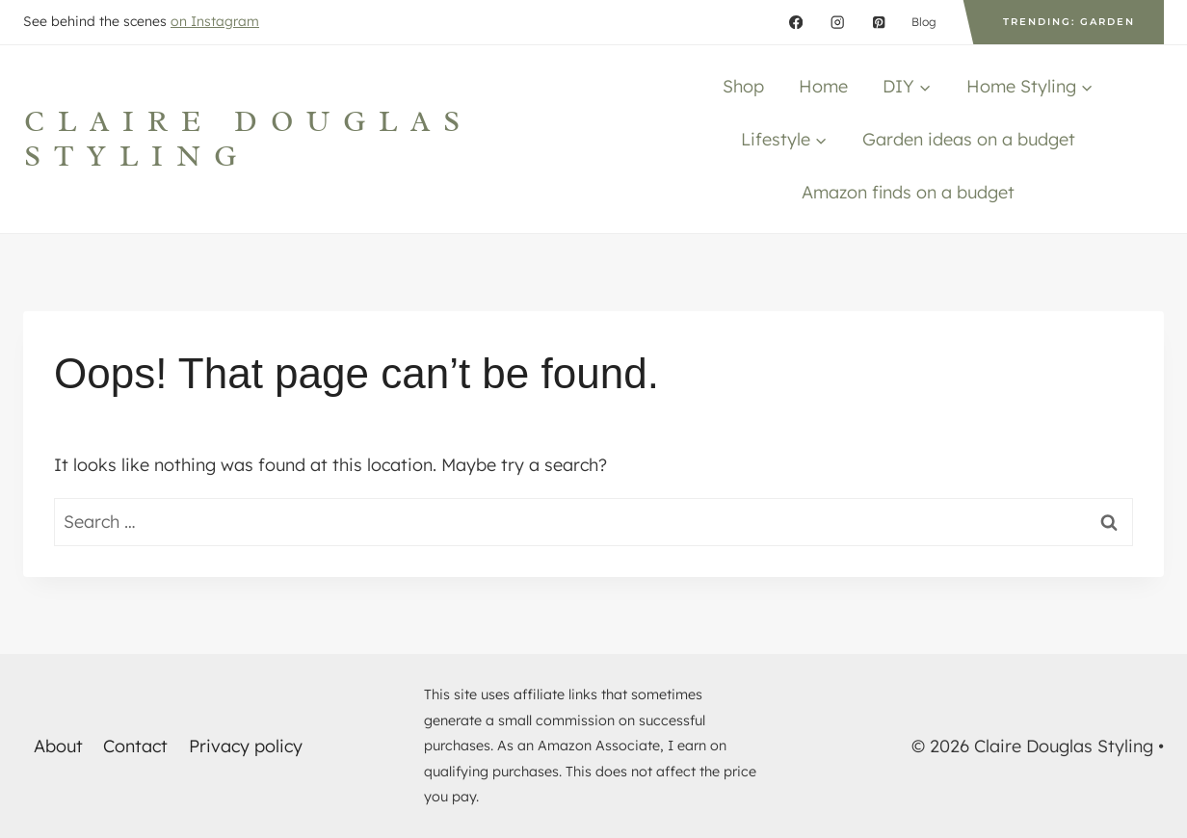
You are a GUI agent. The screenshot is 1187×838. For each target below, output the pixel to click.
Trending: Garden (1069, 21)
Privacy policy (246, 746)
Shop (743, 86)
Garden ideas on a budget (968, 139)
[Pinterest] (879, 23)
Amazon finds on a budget (908, 192)
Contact (135, 746)
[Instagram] (838, 23)
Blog (923, 21)
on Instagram (215, 21)
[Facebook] (796, 23)
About (58, 746)
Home (823, 86)
